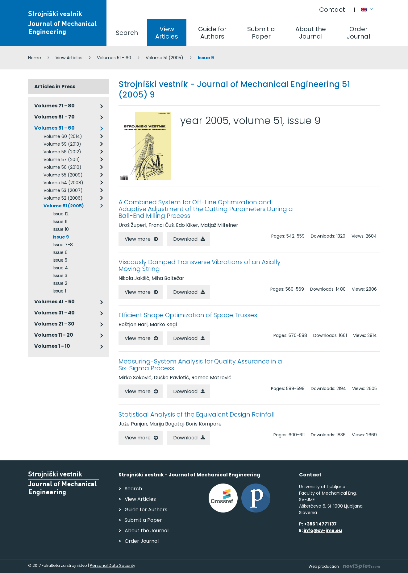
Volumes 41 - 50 (54, 301)
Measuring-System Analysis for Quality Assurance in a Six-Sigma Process (200, 364)
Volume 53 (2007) (63, 190)
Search (127, 32)
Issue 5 (60, 260)
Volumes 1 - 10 (52, 346)
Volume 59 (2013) (62, 144)
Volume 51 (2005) (164, 58)
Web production (344, 566)
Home (34, 58)
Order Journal (358, 33)
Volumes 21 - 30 (54, 323)
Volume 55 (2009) (63, 175)
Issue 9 (61, 237)
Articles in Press (54, 86)
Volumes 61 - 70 (54, 116)
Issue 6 (60, 252)
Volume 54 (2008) (63, 183)
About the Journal (310, 33)
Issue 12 (61, 214)
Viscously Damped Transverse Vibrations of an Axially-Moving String (201, 265)
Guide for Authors (212, 33)
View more (138, 239)
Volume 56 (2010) (62, 167)
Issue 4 (60, 268)
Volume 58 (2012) (62, 152)
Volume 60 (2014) (63, 136)
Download (185, 239)
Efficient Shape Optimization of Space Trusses (188, 315)
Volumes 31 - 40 (54, 312)
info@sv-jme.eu (323, 530)
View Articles (166, 33)
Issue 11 (60, 221)
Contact (332, 9)
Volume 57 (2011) (62, 159)
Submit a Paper (261, 33)
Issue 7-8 (63, 245)
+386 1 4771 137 (320, 524)
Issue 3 (60, 275)
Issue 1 (59, 291)
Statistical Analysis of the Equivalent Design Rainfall (197, 414)
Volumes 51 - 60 (114, 58)
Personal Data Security (112, 565)
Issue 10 (61, 229)
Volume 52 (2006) (63, 198)
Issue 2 (60, 283)
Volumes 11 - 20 (53, 334)
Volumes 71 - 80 (54, 105)
